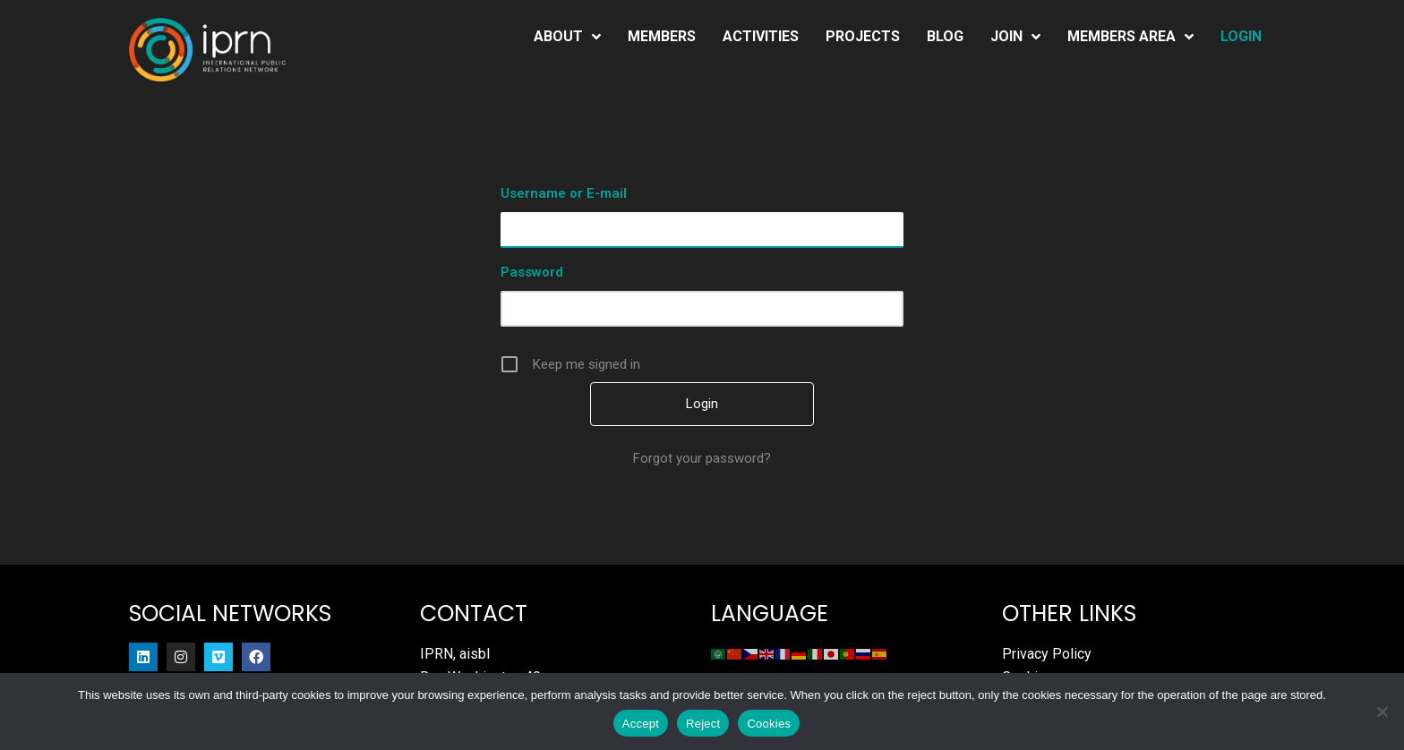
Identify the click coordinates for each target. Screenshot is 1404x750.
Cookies (769, 723)
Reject (703, 723)
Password (532, 272)
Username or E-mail (564, 193)
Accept (640, 723)
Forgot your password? (702, 458)
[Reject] (1382, 711)
